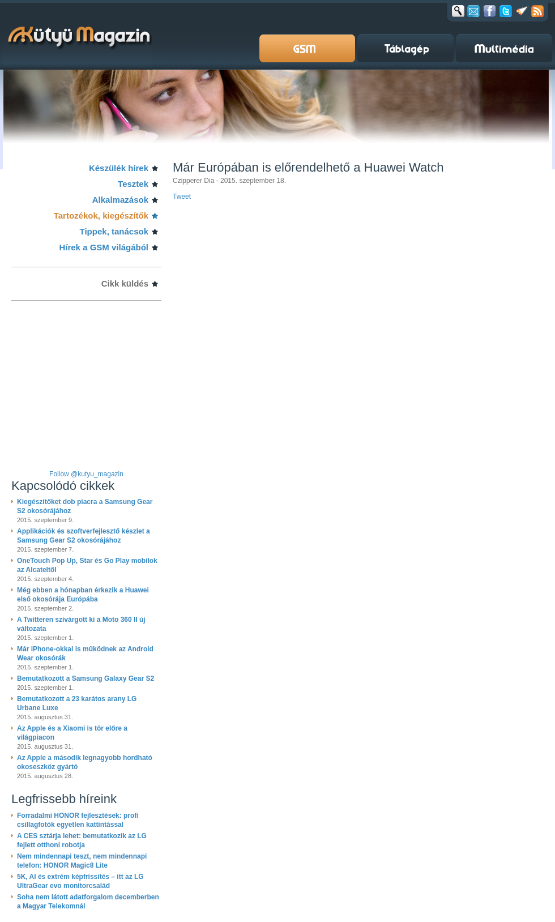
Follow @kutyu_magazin (86, 474)
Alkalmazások (120, 199)
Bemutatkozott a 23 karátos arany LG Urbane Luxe (76, 703)
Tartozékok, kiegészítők (101, 215)
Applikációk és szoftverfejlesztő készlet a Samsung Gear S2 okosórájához (83, 535)
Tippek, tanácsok (114, 231)
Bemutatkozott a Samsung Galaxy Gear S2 (85, 678)
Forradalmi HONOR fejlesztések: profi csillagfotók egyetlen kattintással (78, 820)
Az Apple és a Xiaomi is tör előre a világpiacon (72, 732)
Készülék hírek (118, 168)
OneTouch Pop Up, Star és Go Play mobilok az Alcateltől (87, 565)
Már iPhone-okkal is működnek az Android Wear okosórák (85, 653)
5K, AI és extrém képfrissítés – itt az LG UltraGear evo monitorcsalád (80, 881)
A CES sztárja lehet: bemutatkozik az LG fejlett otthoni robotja (82, 840)
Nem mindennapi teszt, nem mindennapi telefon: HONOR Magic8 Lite (82, 860)
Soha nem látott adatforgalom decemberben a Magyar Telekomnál (88, 901)
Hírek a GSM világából (103, 247)
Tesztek (133, 184)
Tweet (182, 196)
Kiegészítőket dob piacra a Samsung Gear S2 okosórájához (84, 506)
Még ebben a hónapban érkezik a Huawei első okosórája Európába (83, 594)
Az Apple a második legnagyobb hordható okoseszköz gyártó (84, 762)
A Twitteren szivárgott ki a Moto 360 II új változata (81, 624)
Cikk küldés (124, 283)
